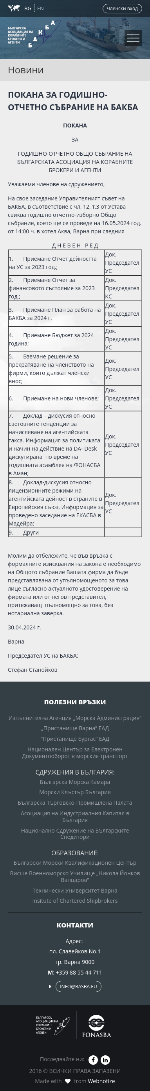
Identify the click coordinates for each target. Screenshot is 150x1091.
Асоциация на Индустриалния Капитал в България (75, 816)
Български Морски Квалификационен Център (75, 862)
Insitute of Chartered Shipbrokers (75, 900)
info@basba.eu (78, 986)
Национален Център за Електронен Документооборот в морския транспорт (75, 753)
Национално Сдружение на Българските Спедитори (75, 834)
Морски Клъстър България (75, 792)
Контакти (19, 51)
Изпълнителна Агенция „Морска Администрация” (75, 718)
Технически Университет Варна (75, 890)
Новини (16, 18)
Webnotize (101, 1081)
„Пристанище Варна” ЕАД (75, 728)
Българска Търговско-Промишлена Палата (75, 802)
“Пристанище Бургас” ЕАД (75, 738)
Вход (75, 45)
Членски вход (122, 8)
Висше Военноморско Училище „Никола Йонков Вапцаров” (75, 876)
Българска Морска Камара (75, 782)
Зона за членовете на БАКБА (48, 34)
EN (40, 8)
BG (28, 8)
